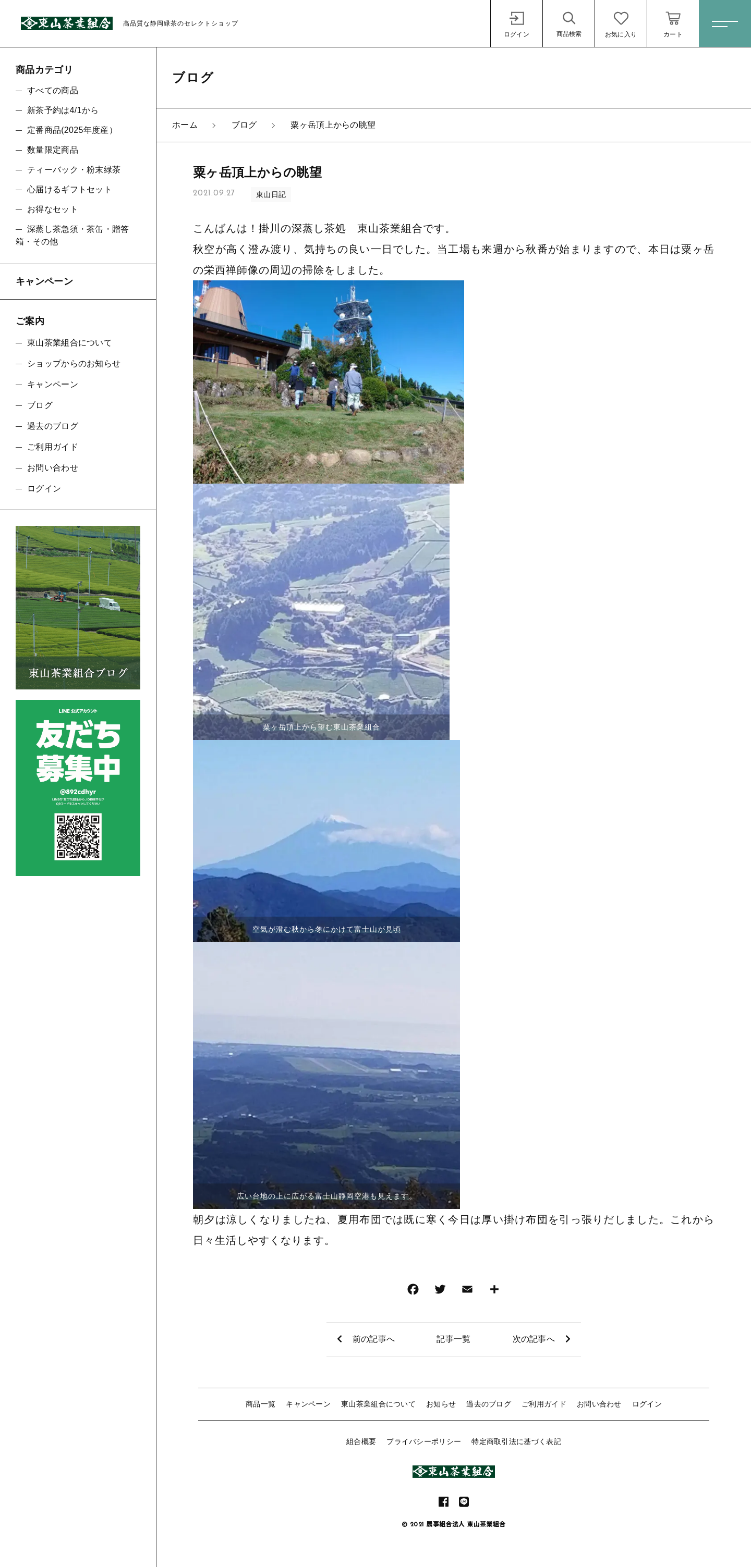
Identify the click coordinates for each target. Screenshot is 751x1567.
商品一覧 (260, 1404)
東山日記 (271, 194)
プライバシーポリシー (423, 1441)
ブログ (40, 405)
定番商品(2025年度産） (72, 130)
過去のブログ (488, 1404)
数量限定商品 (52, 149)
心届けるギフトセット (69, 189)
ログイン (647, 1404)
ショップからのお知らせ (73, 363)
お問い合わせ (599, 1404)
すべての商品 (52, 90)
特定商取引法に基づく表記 (516, 1441)
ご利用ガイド (544, 1404)
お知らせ (441, 1404)
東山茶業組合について (378, 1404)
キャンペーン (308, 1404)
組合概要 (361, 1441)
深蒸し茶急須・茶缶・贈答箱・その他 (72, 235)
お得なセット (52, 209)
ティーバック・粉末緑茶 (73, 169)
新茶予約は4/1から (63, 110)
